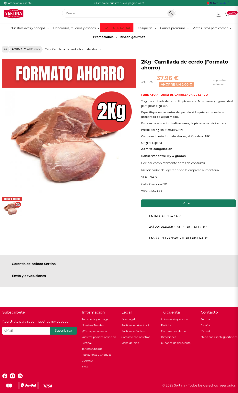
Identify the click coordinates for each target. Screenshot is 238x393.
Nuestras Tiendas (93, 325)
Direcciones (168, 337)
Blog (85, 366)
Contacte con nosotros (135, 337)
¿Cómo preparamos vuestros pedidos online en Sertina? (99, 336)
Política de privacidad (135, 325)
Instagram (12, 376)
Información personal (174, 319)
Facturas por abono (173, 331)
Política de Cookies (133, 331)
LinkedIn (20, 376)
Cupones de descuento (175, 342)
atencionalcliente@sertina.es (219, 337)
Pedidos (166, 325)
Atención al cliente (20, 3)
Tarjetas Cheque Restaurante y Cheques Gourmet (96, 354)
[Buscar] (119, 13)
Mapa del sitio (130, 342)
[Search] (171, 13)
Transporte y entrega (95, 319)
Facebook (4, 376)
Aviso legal (128, 319)
